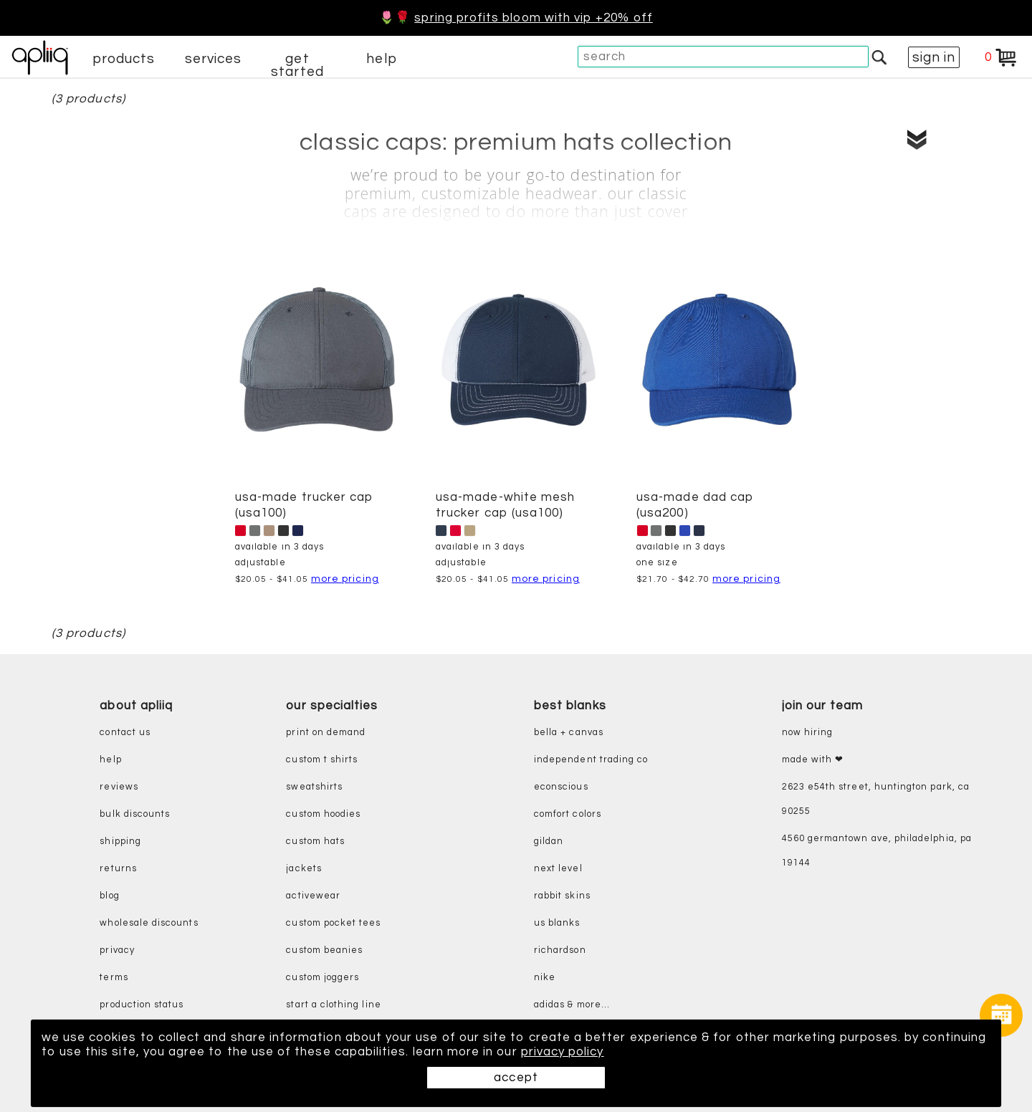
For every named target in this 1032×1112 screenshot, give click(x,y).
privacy (117, 950)
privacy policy (562, 1051)
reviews (119, 787)
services (213, 59)
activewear (313, 896)
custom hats (315, 841)
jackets (303, 868)
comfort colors (567, 814)
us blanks (557, 923)
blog (109, 896)
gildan (548, 841)
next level (558, 868)
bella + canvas (568, 732)
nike (544, 977)
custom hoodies (323, 814)
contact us (125, 732)
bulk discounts (135, 814)
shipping (120, 841)
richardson (560, 950)
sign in (933, 57)
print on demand (326, 732)
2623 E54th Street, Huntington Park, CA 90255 (876, 799)
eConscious (561, 787)
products (124, 59)
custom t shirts (322, 759)
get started (297, 65)
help (381, 59)
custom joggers (322, 977)
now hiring (807, 732)
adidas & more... (572, 1005)
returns (118, 868)
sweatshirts (314, 787)
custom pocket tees (333, 923)
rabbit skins (562, 896)
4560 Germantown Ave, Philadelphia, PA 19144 (877, 851)
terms (114, 977)
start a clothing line (333, 1005)
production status (141, 1005)
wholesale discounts (149, 923)
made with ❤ (813, 759)
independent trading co (591, 759)
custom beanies (324, 950)
